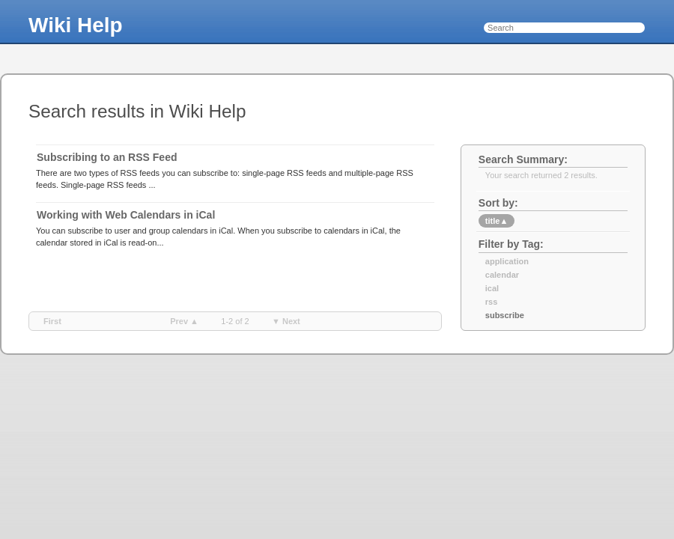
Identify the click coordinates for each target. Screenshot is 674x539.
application (507, 261)
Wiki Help (75, 25)
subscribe (504, 315)
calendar (502, 274)
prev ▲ (184, 321)
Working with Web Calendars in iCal (126, 215)
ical (492, 288)
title (496, 220)
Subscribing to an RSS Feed (107, 157)
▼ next (286, 321)
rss (491, 301)
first (52, 321)
